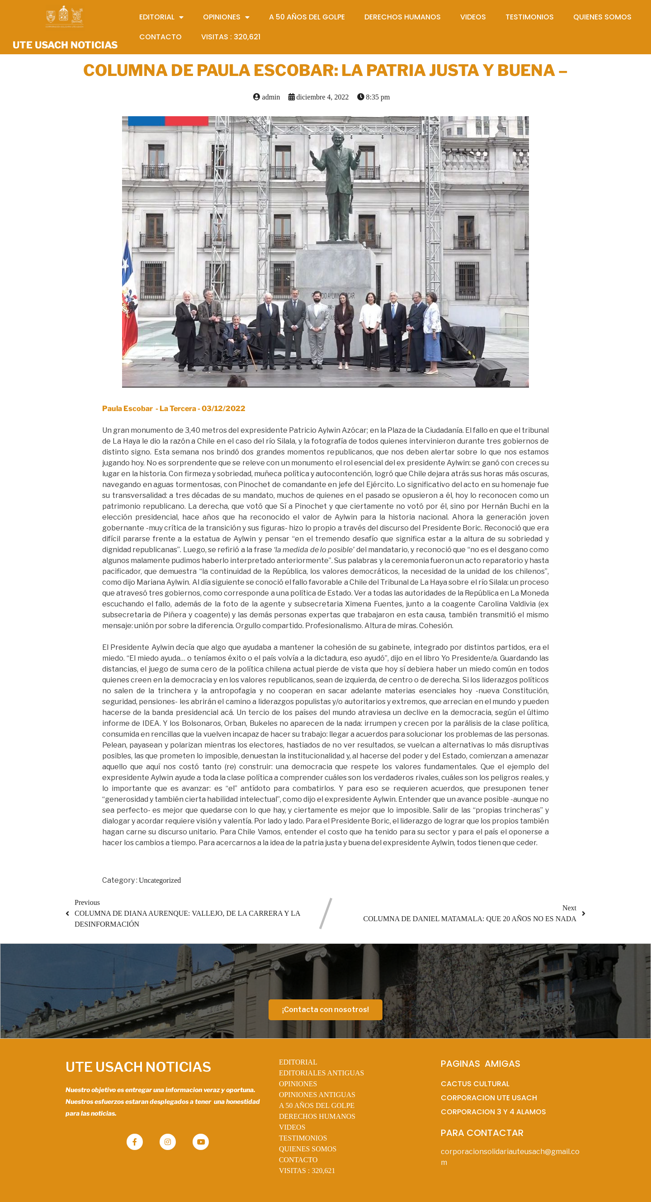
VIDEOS (292, 1127)
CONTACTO (298, 1160)
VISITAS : (307, 1170)
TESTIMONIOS (303, 1138)
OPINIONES (298, 1084)
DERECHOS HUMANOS (317, 1116)
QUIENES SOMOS (308, 1149)
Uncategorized (160, 880)
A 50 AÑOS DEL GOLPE (316, 1105)
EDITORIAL (298, 1062)
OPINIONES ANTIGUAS (317, 1094)
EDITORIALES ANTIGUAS (321, 1073)
